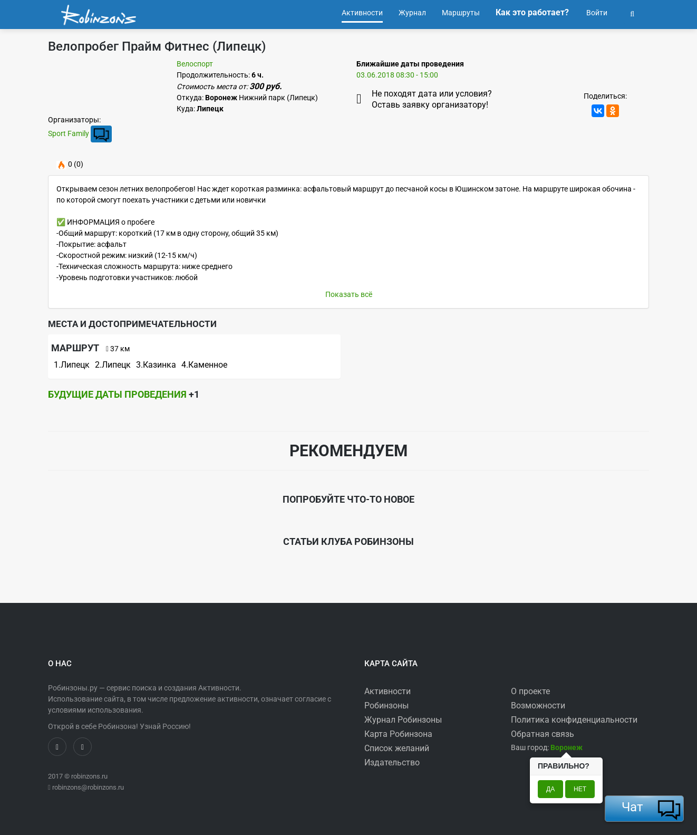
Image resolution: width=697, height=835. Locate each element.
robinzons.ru (89, 776)
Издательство (392, 762)
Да (550, 789)
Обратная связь (542, 734)
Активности (387, 691)
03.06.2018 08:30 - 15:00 (397, 75)
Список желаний (396, 748)
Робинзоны (386, 705)
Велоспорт (195, 64)
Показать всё (348, 294)
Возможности (538, 705)
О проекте (530, 691)
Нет (580, 789)
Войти (596, 12)
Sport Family (68, 133)
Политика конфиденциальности (574, 720)
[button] (632, 12)
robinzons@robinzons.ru (88, 787)
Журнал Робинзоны (403, 720)
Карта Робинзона (398, 734)
